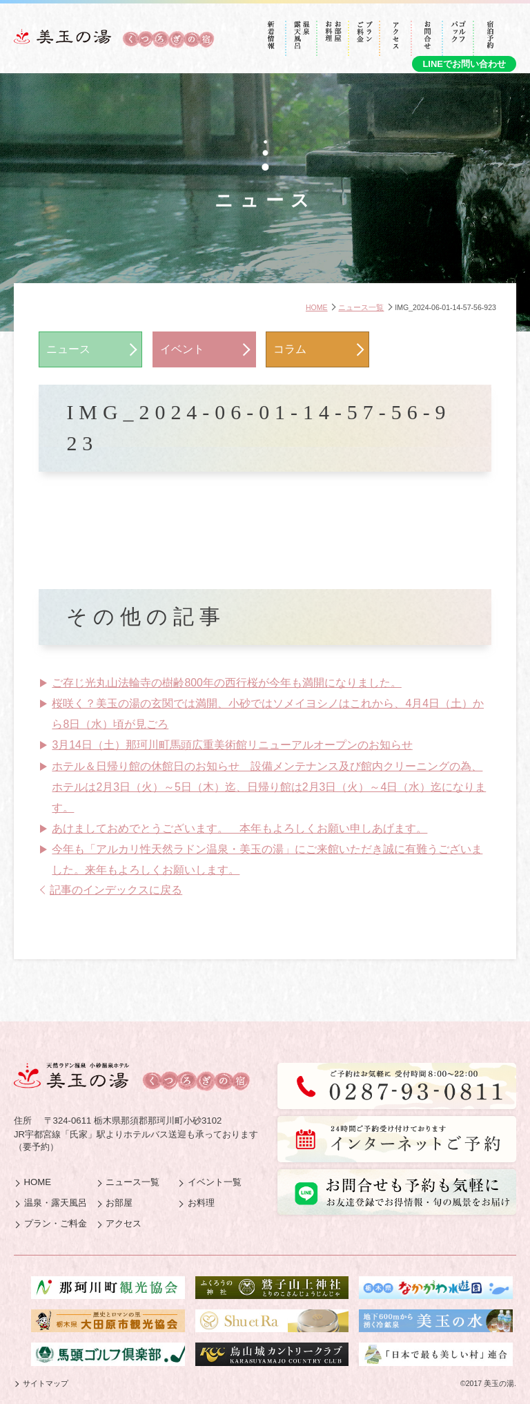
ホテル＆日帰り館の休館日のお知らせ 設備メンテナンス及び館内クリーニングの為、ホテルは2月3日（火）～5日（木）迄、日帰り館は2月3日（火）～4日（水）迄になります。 (269, 787)
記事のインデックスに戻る (116, 890)
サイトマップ (45, 1383)
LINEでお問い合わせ (464, 64)
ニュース (68, 349)
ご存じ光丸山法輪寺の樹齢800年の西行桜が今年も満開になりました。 (226, 683)
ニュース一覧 (361, 307)
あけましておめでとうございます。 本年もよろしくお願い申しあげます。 (239, 828)
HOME (317, 307)
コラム (289, 349)
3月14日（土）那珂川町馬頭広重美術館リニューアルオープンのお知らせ (232, 745)
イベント (182, 349)
